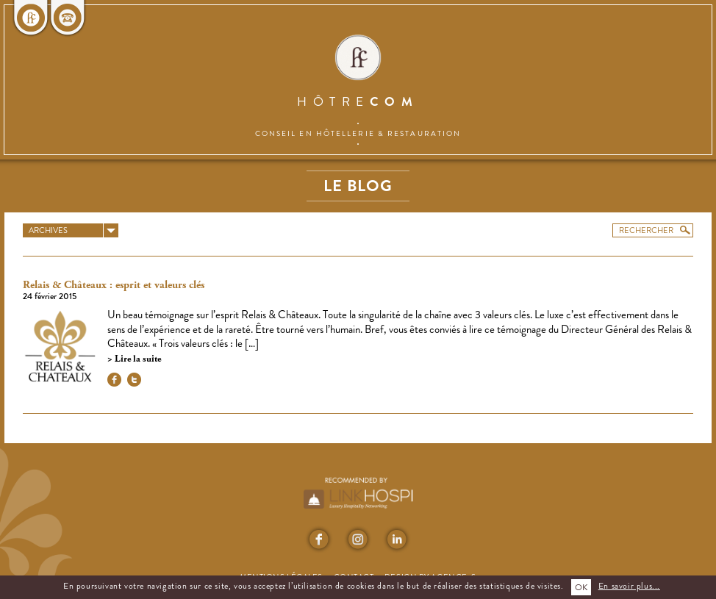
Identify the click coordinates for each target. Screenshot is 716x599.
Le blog (358, 185)
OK (581, 587)
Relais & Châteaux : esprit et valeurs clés (113, 285)
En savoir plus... (629, 586)
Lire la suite (136, 359)
